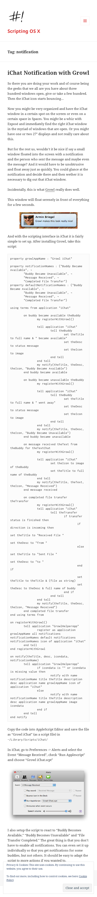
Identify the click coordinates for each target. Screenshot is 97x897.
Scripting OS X (24, 31)
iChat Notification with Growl (48, 72)
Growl (50, 189)
